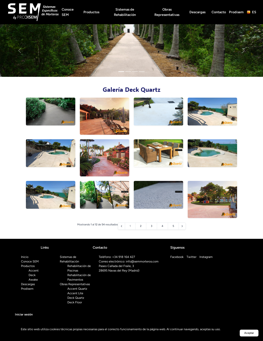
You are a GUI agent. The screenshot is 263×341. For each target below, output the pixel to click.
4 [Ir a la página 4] (162, 226)
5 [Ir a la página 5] (173, 226)
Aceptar (249, 333)
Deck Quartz (75, 298)
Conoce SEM (68, 12)
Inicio (24, 257)
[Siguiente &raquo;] (182, 226)
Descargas (197, 12)
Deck (32, 275)
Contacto (219, 12)
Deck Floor (74, 302)
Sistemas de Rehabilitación (125, 12)
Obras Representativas (166, 12)
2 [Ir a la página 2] (141, 226)
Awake (33, 279)
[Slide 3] (135, 71)
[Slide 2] (128, 71)
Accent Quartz (77, 288)
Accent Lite (75, 293)
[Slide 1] (121, 71)
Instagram (206, 257)
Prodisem (236, 12)
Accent (34, 270)
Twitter (191, 257)
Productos (91, 12)
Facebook (177, 257)
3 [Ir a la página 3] (151, 226)
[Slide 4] (142, 71)
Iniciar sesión (24, 314)
